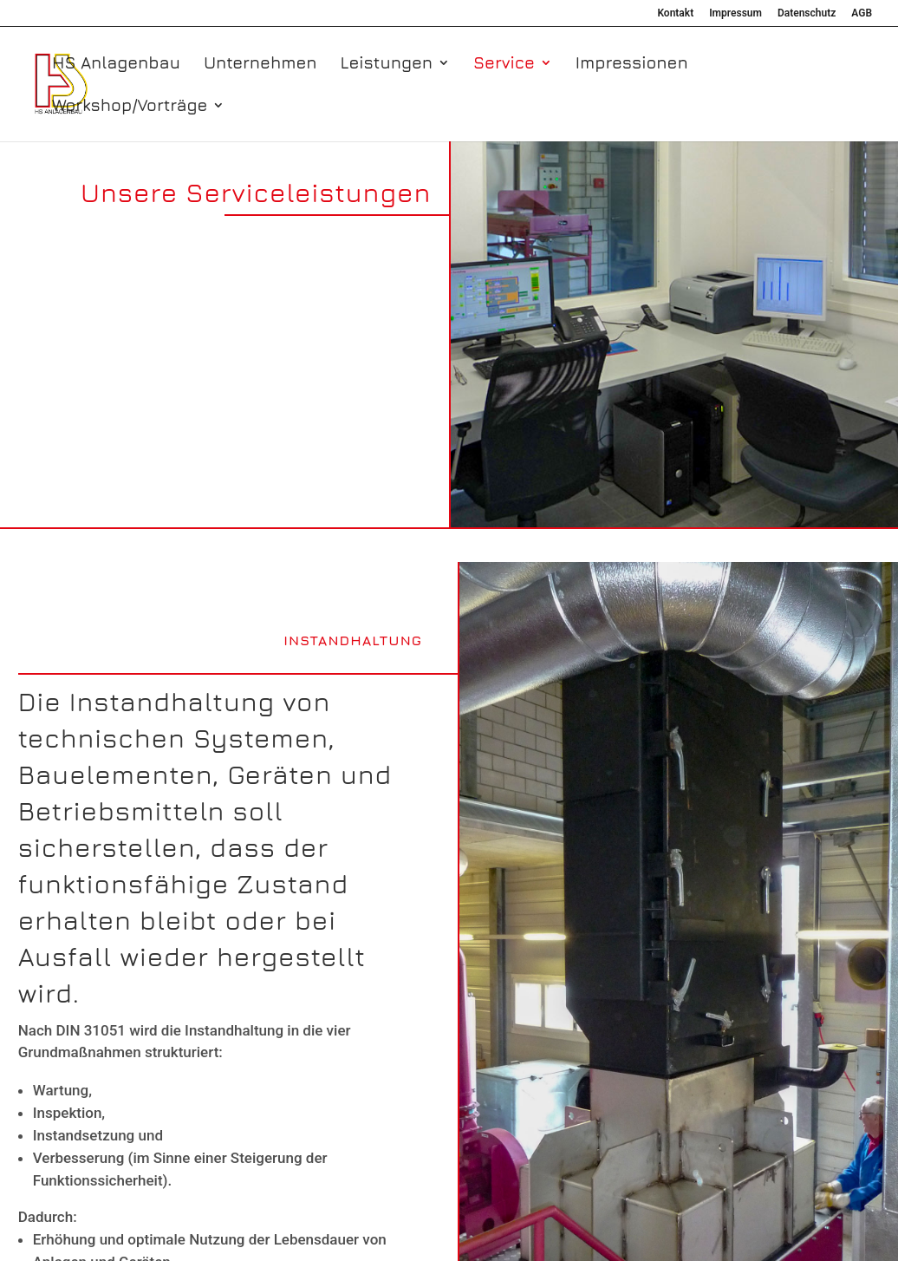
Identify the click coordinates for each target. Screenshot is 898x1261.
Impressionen (632, 64)
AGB (861, 13)
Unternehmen (260, 64)
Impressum (735, 13)
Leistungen (386, 64)
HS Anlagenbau (116, 64)
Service (504, 64)
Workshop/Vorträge (129, 106)
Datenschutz (807, 13)
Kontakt (675, 13)
